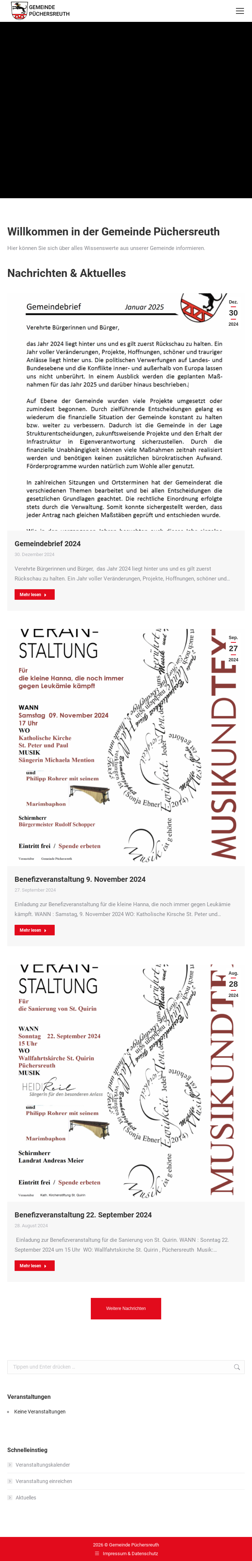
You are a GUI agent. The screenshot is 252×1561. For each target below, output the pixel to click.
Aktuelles (26, 1498)
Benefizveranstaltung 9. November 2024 (80, 879)
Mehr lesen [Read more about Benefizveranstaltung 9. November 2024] (33, 930)
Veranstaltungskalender (43, 1465)
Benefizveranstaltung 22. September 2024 (83, 1214)
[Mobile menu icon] (240, 11)
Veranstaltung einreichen (44, 1481)
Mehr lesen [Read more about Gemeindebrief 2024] (33, 594)
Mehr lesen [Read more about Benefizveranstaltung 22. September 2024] (33, 1265)
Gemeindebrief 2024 (48, 543)
